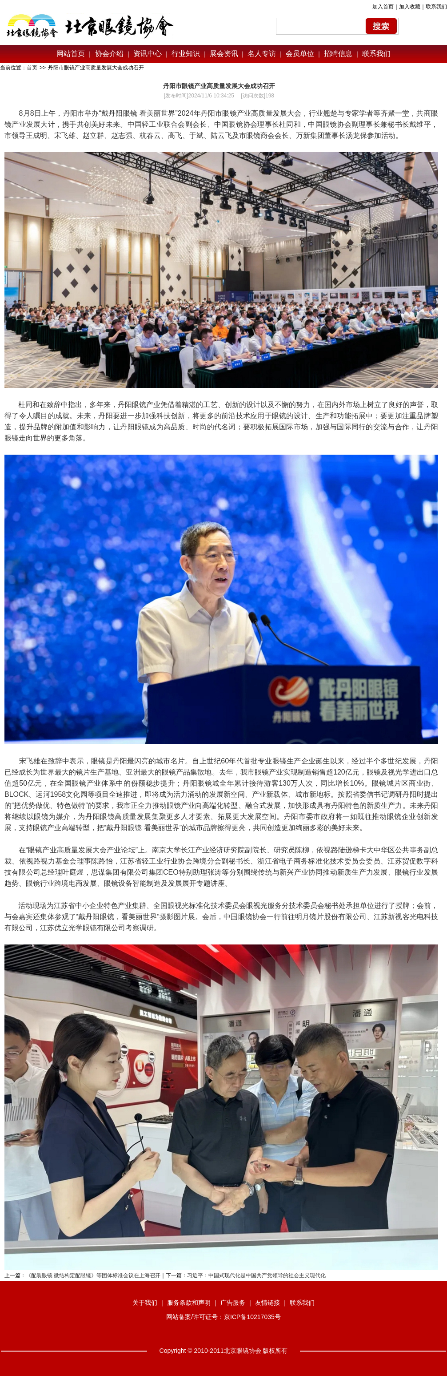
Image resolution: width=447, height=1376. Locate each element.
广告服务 (232, 1302)
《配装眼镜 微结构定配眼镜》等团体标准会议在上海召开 (93, 1275)
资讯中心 (147, 53)
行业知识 (186, 53)
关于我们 (144, 1302)
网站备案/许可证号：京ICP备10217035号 (223, 1316)
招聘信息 (338, 53)
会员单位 (300, 53)
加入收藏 (409, 7)
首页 (32, 68)
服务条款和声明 (189, 1302)
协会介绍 (108, 53)
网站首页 (70, 53)
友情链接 (267, 1302)
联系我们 (436, 7)
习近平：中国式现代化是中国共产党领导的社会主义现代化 (256, 1275)
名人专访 (261, 53)
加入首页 (383, 7)
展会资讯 (224, 53)
